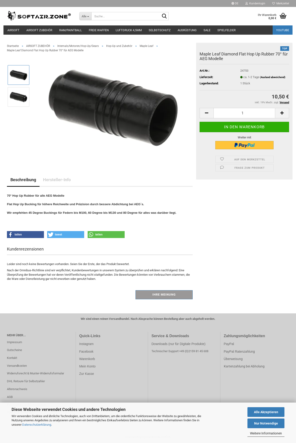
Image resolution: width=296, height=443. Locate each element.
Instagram (86, 344)
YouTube (282, 30)
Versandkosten (17, 365)
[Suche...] (85, 16)
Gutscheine (14, 350)
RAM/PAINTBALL (70, 30)
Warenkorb (87, 359)
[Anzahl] (244, 113)
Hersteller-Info (57, 179)
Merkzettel (280, 3)
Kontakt (12, 358)
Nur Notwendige (266, 423)
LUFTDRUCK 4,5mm (129, 30)
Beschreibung (23, 179)
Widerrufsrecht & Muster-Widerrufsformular (35, 373)
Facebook (86, 351)
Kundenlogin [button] (255, 3)
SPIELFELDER (226, 30)
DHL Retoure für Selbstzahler (26, 381)
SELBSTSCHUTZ (160, 30)
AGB (10, 397)
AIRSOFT (13, 30)
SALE (207, 30)
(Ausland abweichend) (272, 77)
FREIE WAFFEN (99, 30)
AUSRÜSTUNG (187, 30)
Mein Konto (87, 366)
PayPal (229, 344)
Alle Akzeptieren (266, 412)
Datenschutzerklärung (36, 424)
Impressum (14, 342)
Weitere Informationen (266, 433)
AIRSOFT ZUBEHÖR (39, 30)
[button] (235, 3)
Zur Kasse (86, 374)
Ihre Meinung (164, 294)
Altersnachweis (17, 389)
